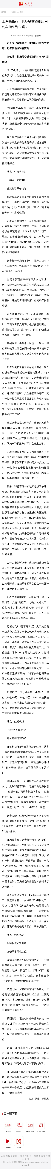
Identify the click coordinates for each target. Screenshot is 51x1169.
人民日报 (7, 1126)
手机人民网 (30, 1126)
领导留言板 (41, 1126)
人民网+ (19, 1126)
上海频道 (13, 12)
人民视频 (7, 1142)
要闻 (22, 12)
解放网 (38, 36)
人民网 (3, 12)
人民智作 (19, 1142)
